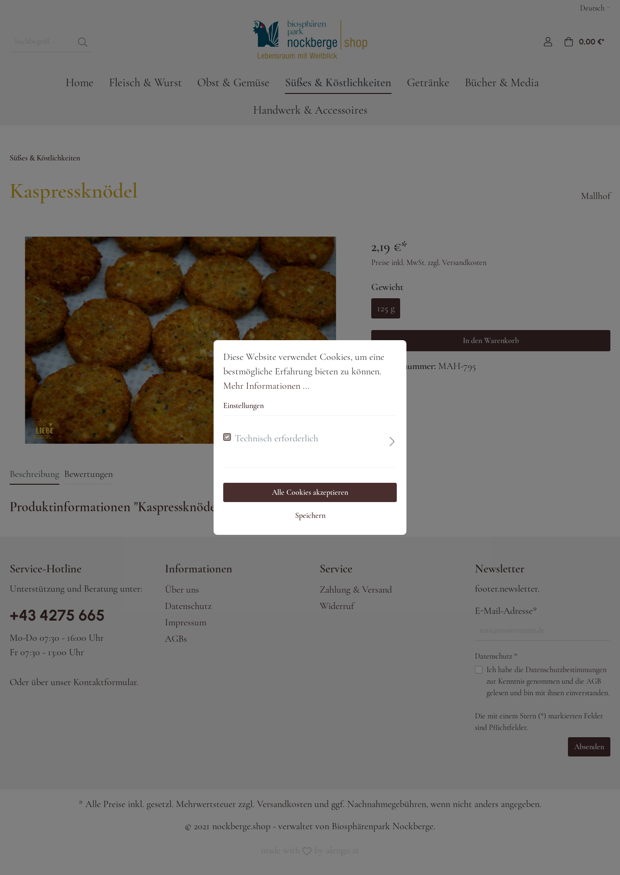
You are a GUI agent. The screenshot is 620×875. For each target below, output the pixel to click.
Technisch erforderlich (276, 438)
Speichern (310, 515)
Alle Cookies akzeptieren (310, 492)
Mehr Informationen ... (266, 386)
